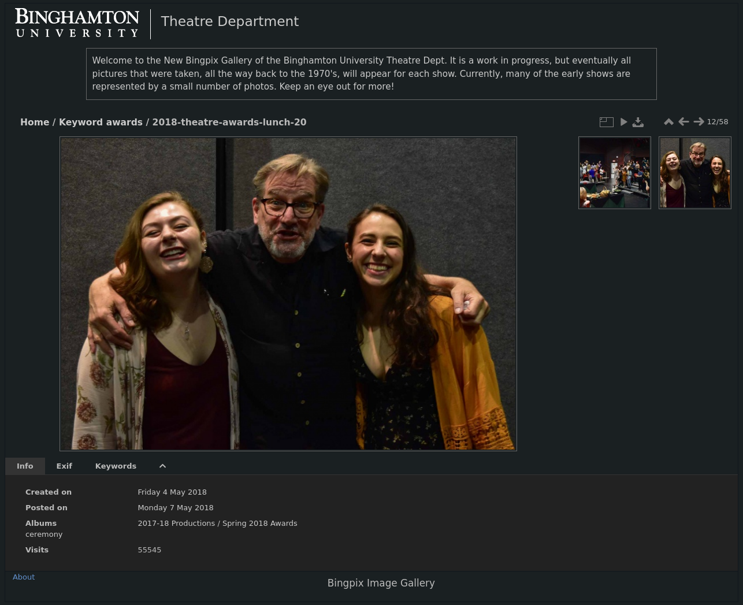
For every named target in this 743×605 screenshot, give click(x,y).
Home (34, 122)
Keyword (81, 122)
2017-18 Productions (176, 523)
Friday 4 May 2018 (172, 492)
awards (124, 122)
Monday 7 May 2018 (175, 507)
